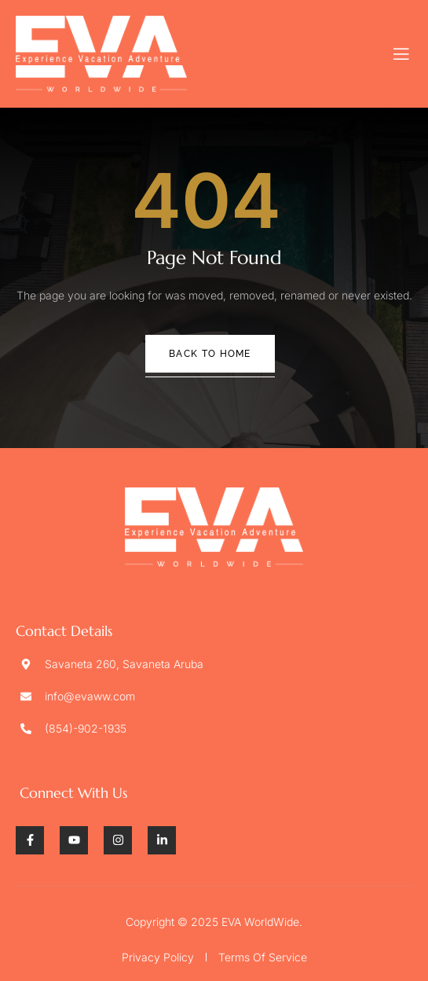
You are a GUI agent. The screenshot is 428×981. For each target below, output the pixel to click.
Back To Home (210, 353)
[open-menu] (401, 54)
